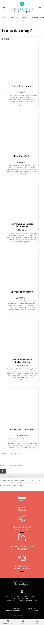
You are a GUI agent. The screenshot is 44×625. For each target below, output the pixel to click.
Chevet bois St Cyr (22, 156)
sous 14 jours (22, 530)
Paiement (22, 508)
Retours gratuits (22, 527)
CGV (32, 615)
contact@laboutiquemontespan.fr (22, 601)
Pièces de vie (14, 608)
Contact (10, 613)
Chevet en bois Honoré (22, 292)
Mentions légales (17, 615)
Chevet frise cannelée (22, 86)
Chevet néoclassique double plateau (22, 360)
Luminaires (30, 608)
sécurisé (22, 510)
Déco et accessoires (14, 611)
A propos (34, 611)
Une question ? (22, 566)
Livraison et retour (29, 613)
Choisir (6, 39)
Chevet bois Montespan (22, 429)
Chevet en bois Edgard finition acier (22, 225)
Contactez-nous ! (22, 569)
